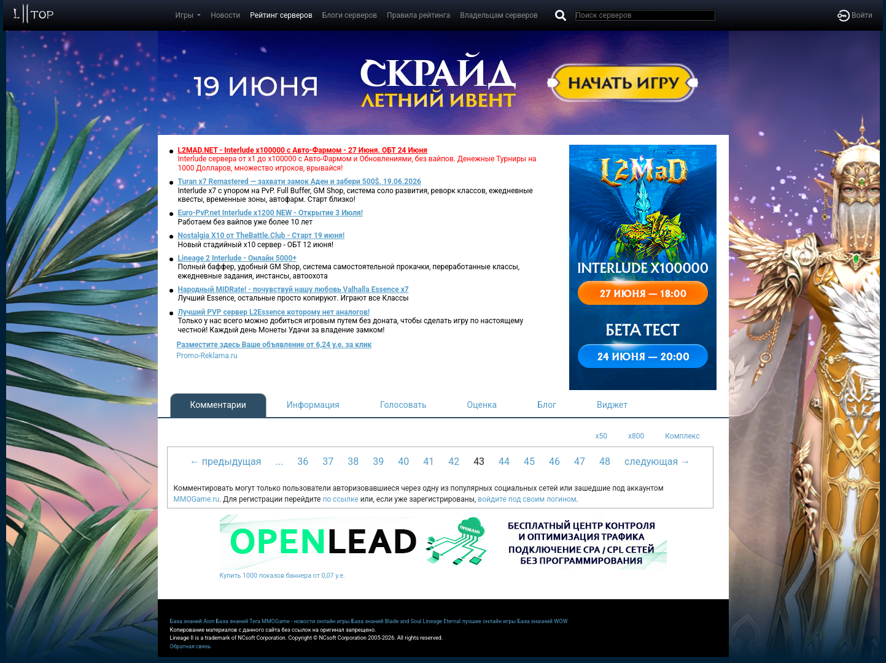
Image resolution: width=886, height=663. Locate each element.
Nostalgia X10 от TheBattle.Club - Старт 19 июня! (261, 235)
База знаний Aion (192, 621)
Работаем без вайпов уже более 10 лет (245, 222)
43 (478, 461)
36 (302, 461)
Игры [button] (186, 15)
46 (554, 461)
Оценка (482, 405)
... (280, 461)
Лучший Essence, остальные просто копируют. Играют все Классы (293, 298)
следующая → (657, 461)
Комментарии (218, 405)
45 (529, 461)
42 (453, 461)
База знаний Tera (238, 621)
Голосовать (403, 405)
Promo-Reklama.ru (207, 355)
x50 (601, 436)
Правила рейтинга (418, 15)
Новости (225, 15)
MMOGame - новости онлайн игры (306, 621)
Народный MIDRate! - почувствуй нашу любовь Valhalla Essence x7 (293, 289)
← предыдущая (226, 461)
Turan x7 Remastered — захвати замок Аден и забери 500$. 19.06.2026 (299, 181)
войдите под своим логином (527, 499)
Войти (854, 15)
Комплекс (682, 436)
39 (378, 461)
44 (504, 461)
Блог (546, 405)
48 (604, 461)
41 (428, 461)
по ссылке (340, 499)
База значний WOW (543, 621)
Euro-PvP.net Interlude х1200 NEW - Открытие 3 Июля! (270, 213)
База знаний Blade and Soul (386, 621)
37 (327, 461)
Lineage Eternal (442, 621)
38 (353, 461)
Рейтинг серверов (281, 15)
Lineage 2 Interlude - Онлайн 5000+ (237, 258)
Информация (313, 405)
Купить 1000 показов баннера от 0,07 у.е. (282, 576)
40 (403, 461)
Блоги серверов (349, 15)
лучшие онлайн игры (489, 621)
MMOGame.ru (197, 499)
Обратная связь (190, 646)
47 (579, 461)
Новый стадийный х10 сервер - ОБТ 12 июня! (256, 244)
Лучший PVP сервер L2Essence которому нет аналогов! (274, 312)
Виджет (612, 405)
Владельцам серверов (499, 15)
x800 (636, 436)
